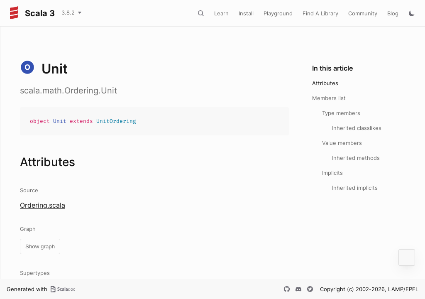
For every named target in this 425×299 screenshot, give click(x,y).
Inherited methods (356, 157)
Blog (392, 13)
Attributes (325, 83)
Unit (59, 121)
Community (362, 13)
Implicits (332, 172)
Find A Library (320, 13)
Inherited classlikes (356, 128)
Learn (221, 13)
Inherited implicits (355, 187)
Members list (329, 98)
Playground (278, 13)
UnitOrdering (116, 121)
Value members (342, 143)
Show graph (40, 246)
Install (246, 13)
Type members (341, 113)
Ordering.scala (42, 205)
